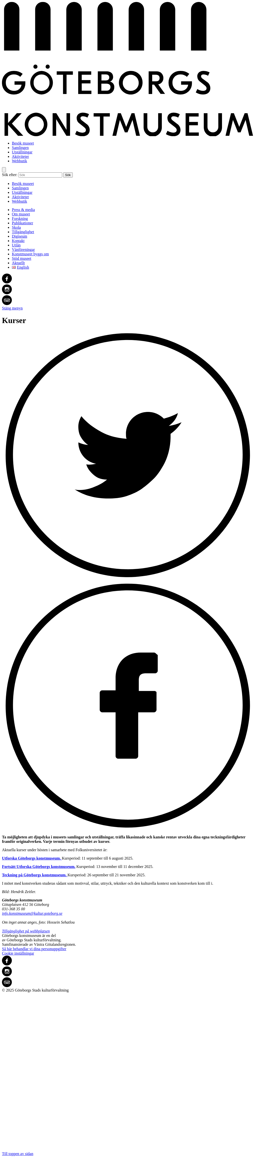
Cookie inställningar (18, 953)
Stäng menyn (12, 308)
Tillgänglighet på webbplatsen (26, 931)
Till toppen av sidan (127, 1074)
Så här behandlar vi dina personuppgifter (34, 949)
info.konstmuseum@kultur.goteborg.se (32, 913)
